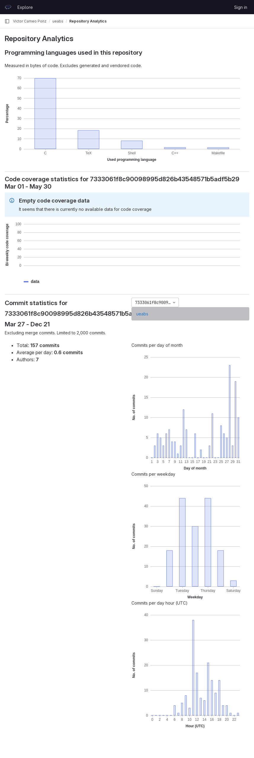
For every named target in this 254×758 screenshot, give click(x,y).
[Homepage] (8, 7)
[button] (35, 281)
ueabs (142, 313)
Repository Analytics (88, 21)
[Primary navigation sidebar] (7, 21)
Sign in (240, 7)
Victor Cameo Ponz (29, 21)
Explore (25, 7)
